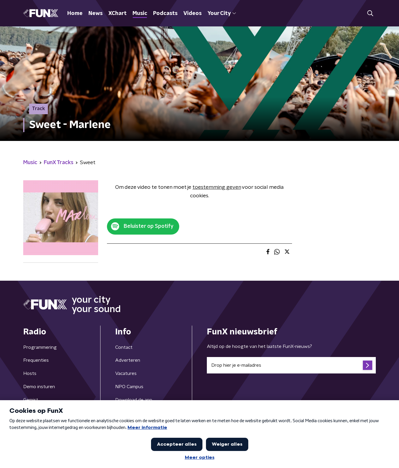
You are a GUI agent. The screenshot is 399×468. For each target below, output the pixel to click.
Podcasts (165, 13)
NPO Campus (129, 386)
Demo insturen (39, 386)
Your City (221, 13)
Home (75, 13)
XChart (117, 13)
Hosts (29, 373)
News (95, 13)
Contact (124, 347)
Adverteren (127, 360)
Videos (192, 13)
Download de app (133, 400)
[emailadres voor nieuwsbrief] (291, 365)
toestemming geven (216, 187)
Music (140, 13)
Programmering (40, 347)
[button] (370, 13)
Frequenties (36, 360)
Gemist (30, 400)
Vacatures (126, 373)
